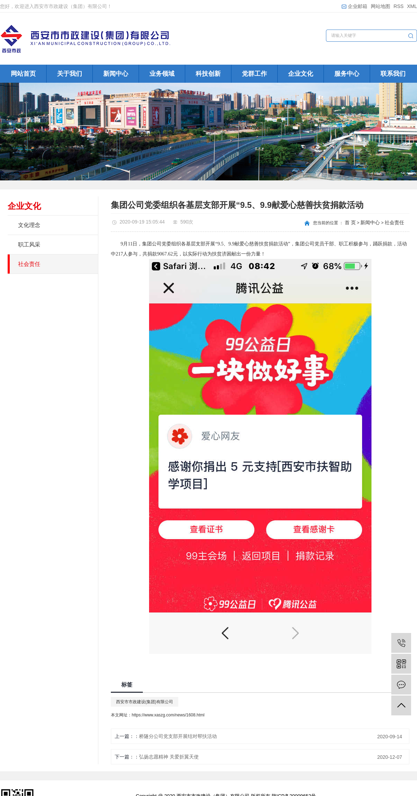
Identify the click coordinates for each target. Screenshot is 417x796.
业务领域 (161, 73)
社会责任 (29, 264)
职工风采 (29, 244)
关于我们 (69, 73)
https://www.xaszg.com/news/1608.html (168, 715)
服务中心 (346, 73)
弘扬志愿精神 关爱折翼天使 (169, 757)
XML (412, 6)
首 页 (350, 222)
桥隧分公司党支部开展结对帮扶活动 (178, 736)
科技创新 (208, 73)
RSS (399, 6)
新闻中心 (115, 73)
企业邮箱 (354, 6)
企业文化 (300, 73)
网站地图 (380, 6)
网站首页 (23, 73)
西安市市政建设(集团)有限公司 (144, 701)
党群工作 (254, 73)
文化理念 (29, 225)
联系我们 (393, 73)
